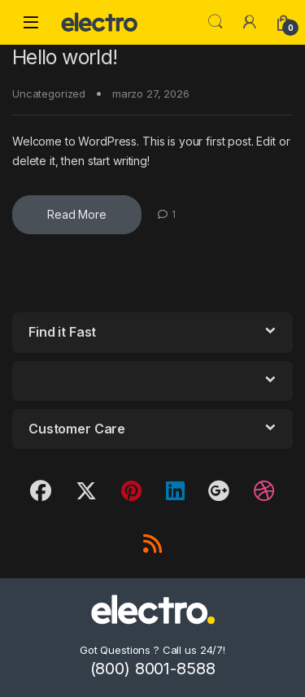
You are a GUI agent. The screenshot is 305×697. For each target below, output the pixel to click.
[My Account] (250, 22)
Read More (77, 214)
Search (215, 22)
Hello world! (65, 57)
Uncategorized (48, 93)
